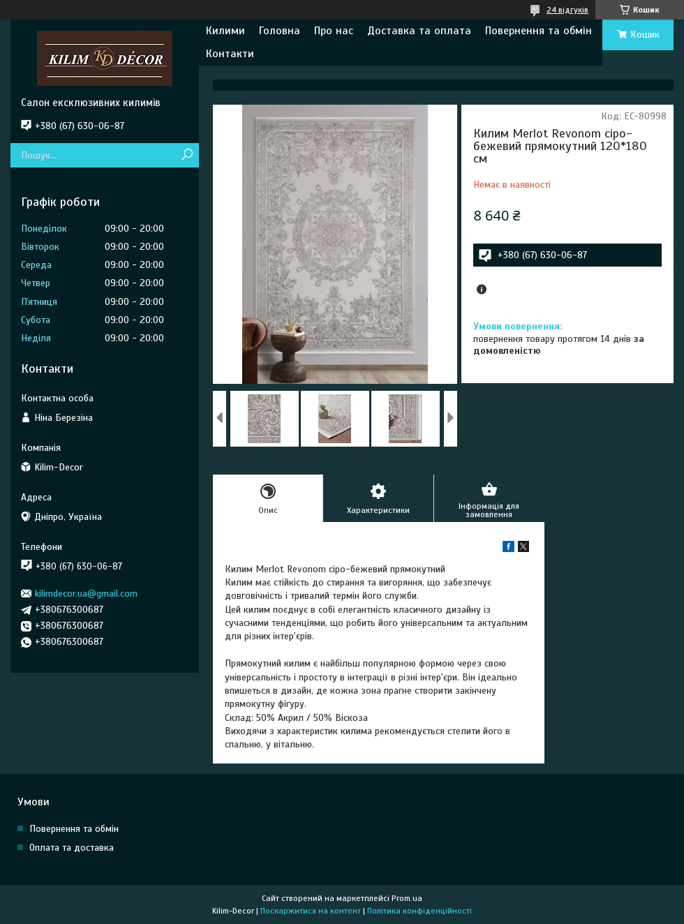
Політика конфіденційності (419, 911)
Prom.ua (407, 898)
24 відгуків (567, 10)
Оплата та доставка (71, 848)
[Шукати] (186, 155)
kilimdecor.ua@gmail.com (86, 593)
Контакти (230, 54)
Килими (225, 31)
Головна (279, 31)
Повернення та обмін (538, 31)
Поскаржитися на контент (310, 911)
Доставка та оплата (419, 31)
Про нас (333, 31)
